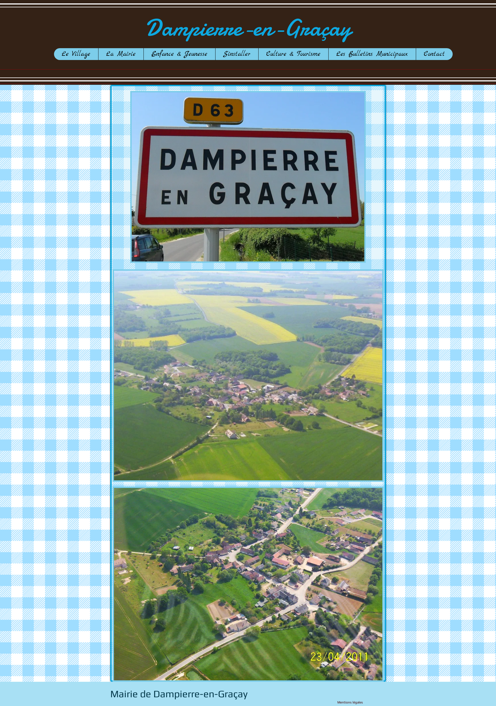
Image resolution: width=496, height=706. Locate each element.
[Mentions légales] (340, 702)
